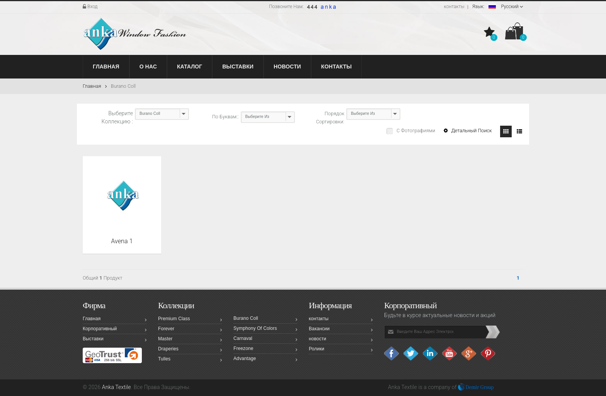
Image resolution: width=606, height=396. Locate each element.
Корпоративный (114, 330)
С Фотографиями (415, 130)
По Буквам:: (225, 116)
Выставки (114, 340)
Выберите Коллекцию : (117, 117)
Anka (394, 387)
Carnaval (265, 339)
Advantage (265, 360)
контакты (454, 6)
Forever (190, 330)
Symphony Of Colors (265, 329)
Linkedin (430, 353)
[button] (490, 32)
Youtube (450, 353)
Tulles (190, 360)
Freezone (265, 349)
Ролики (341, 350)
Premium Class (190, 320)
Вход (90, 6)
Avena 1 (122, 241)
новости (341, 340)
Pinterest (488, 353)
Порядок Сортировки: (330, 118)
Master (190, 340)
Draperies (190, 350)
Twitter (411, 353)
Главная (95, 86)
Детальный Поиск (468, 130)
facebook (392, 353)
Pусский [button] (497, 6)
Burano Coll (123, 86)
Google (469, 353)
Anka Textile (116, 387)
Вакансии (341, 330)
